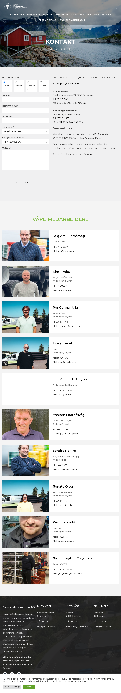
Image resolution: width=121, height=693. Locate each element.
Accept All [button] (28, 687)
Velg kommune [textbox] (12, 131)
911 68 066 (64, 122)
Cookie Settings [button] (12, 687)
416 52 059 (77, 122)
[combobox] (25, 131)
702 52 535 (63, 99)
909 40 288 (79, 103)
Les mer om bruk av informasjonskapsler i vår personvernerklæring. (51, 681)
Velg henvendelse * (11, 77)
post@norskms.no (70, 83)
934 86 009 (65, 103)
